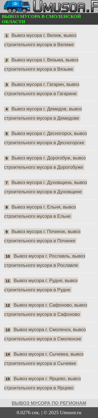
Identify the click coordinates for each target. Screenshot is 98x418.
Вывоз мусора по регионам (49, 403)
